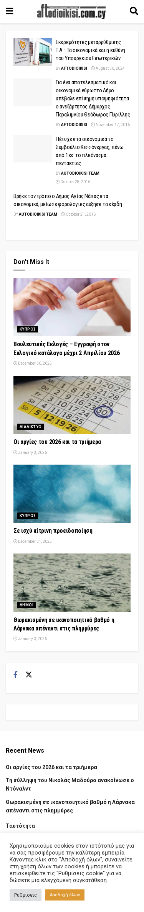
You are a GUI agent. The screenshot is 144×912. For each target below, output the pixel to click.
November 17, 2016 (110, 125)
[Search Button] (134, 11)
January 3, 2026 (30, 452)
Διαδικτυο (31, 427)
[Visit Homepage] (71, 11)
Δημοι (26, 605)
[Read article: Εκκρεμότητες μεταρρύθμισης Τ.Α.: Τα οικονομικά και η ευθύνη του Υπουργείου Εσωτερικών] (32, 52)
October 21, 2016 (78, 214)
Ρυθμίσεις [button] (25, 895)
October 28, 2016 (73, 182)
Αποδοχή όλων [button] (65, 894)
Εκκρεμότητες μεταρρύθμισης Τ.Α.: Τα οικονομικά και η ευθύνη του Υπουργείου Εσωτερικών (90, 50)
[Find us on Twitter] (28, 674)
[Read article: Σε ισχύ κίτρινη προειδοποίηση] (72, 494)
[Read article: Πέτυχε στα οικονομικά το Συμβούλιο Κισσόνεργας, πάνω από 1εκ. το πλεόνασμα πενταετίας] (32, 149)
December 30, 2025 (32, 363)
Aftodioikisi (74, 68)
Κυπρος (28, 329)
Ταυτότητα (20, 826)
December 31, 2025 (32, 541)
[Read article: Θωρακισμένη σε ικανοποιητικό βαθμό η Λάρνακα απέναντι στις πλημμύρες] (72, 582)
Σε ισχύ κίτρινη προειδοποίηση (53, 530)
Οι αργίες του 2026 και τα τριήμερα (57, 441)
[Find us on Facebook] (15, 674)
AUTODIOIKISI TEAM (80, 173)
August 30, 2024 (108, 68)
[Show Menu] (9, 11)
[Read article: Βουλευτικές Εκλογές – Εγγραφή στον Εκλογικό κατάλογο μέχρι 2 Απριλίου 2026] (72, 307)
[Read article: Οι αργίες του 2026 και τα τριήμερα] (72, 405)
